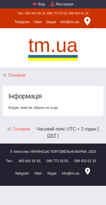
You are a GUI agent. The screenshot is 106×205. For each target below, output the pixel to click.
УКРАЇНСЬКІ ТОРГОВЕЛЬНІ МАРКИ (58, 152)
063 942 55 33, (35, 13)
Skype (51, 22)
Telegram (21, 22)
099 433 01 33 (78, 13)
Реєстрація (64, 4)
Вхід (41, 4)
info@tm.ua (69, 22)
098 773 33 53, (57, 13)
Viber (38, 22)
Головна (16, 75)
